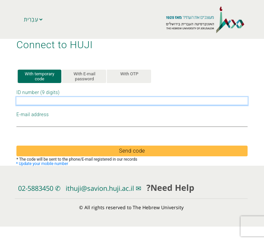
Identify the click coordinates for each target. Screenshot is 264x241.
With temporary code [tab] (40, 76)
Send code (132, 151)
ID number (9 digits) (38, 92)
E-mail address (32, 114)
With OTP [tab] (129, 73)
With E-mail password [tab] (84, 76)
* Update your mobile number (42, 163)
